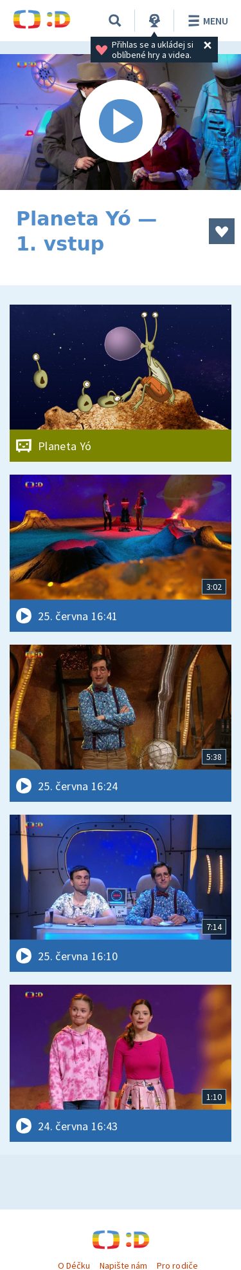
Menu (206, 20)
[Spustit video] (120, 122)
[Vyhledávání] (115, 20)
